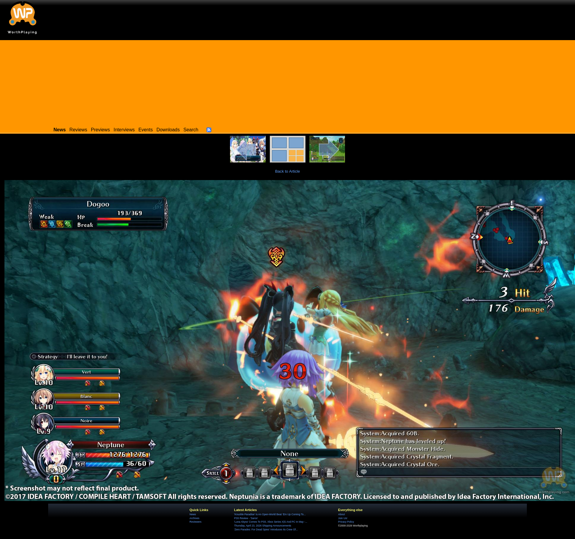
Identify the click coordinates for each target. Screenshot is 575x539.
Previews (100, 129)
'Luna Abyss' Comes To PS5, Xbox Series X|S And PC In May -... (270, 521)
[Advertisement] (287, 81)
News (193, 514)
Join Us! (342, 518)
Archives (194, 518)
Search (190, 129)
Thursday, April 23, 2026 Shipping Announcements (262, 525)
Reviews (78, 129)
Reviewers (195, 521)
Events (145, 129)
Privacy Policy (346, 521)
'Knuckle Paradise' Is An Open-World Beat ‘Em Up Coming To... (270, 514)
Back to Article (287, 171)
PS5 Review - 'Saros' (246, 518)
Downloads (168, 129)
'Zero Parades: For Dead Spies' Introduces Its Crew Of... (266, 529)
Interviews (124, 129)
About (341, 514)
